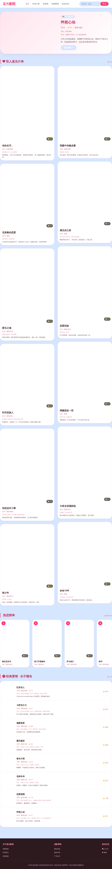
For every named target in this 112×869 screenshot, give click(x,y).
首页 (27, 4)
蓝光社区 (65, 4)
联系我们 (6, 852)
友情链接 (6, 856)
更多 (109, 677)
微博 (104, 852)
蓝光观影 (68, 47)
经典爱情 (55, 4)
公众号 (105, 849)
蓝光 (9, 4)
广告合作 (57, 856)
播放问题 (57, 849)
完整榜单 (108, 616)
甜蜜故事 (6, 849)
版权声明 (57, 852)
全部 (109, 62)
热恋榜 (45, 4)
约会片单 (36, 4)
